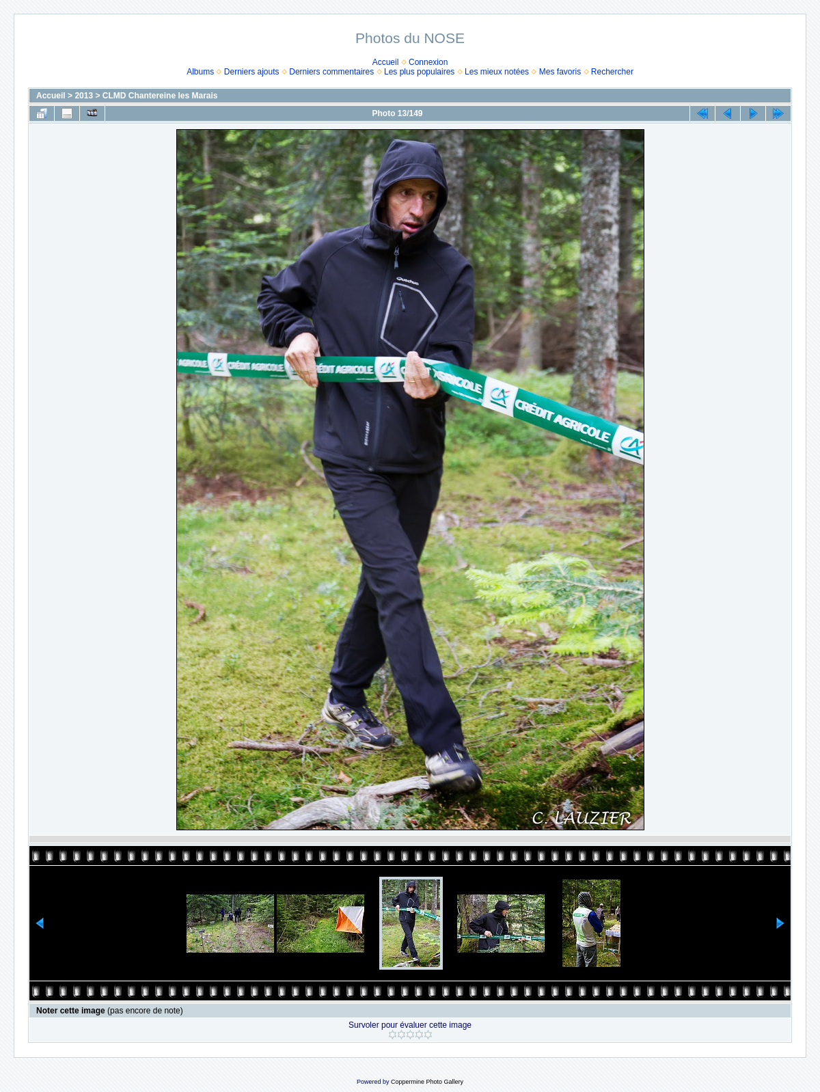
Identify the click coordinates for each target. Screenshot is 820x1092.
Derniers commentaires (331, 72)
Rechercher (612, 72)
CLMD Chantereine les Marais (160, 95)
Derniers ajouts (251, 72)
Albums (200, 72)
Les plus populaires (419, 72)
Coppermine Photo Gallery (427, 1081)
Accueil (385, 62)
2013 (83, 95)
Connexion (428, 62)
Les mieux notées (497, 72)
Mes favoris (560, 72)
